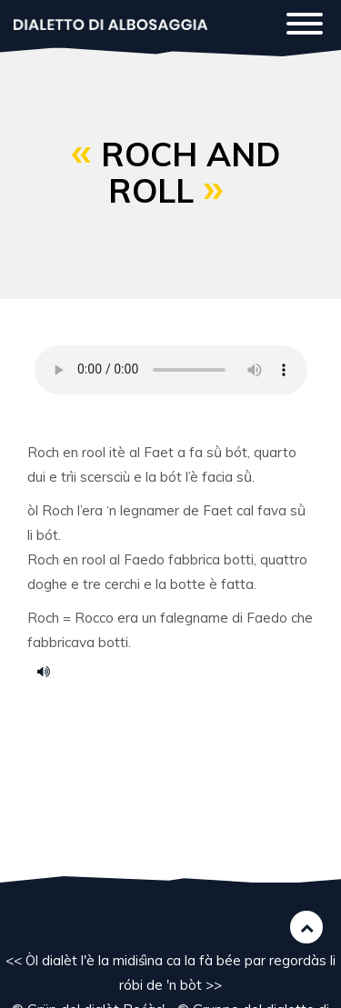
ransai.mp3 (50, 670)
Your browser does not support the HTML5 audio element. (171, 369)
